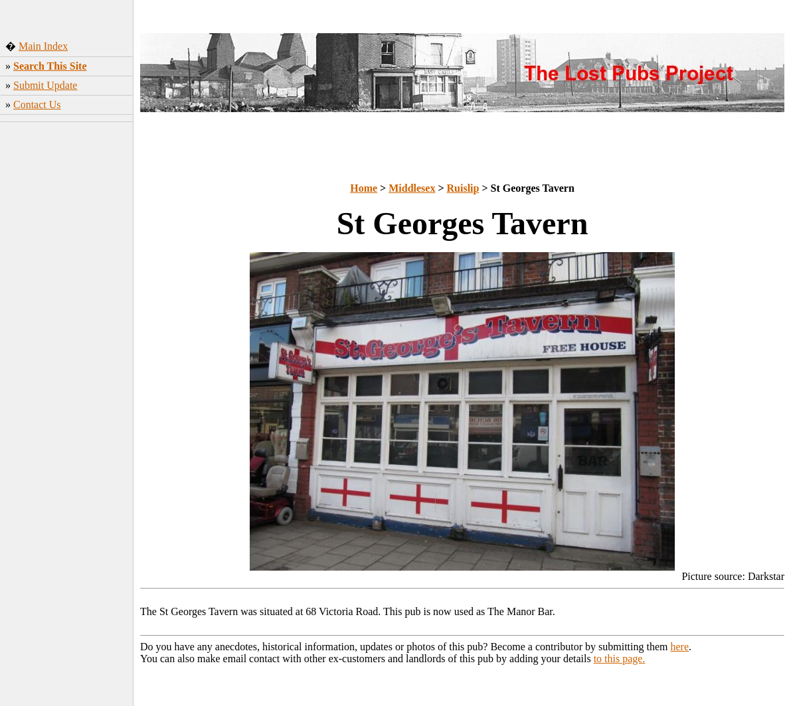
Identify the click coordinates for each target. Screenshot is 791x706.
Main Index (43, 46)
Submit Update (45, 85)
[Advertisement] (66, 215)
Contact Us (37, 104)
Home (363, 188)
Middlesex (412, 188)
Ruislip (463, 188)
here (680, 646)
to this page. (620, 658)
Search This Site (50, 66)
